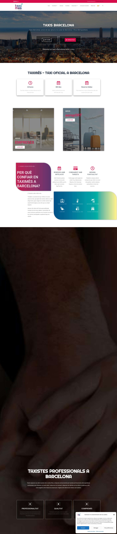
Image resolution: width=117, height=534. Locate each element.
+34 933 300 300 (99, 1)
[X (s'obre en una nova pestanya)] (14, 1)
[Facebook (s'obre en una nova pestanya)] (16, 1)
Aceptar (83, 528)
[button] (114, 514)
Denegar (96, 528)
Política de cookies (91, 531)
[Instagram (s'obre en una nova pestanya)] (18, 1)
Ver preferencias (108, 528)
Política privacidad (99, 531)
